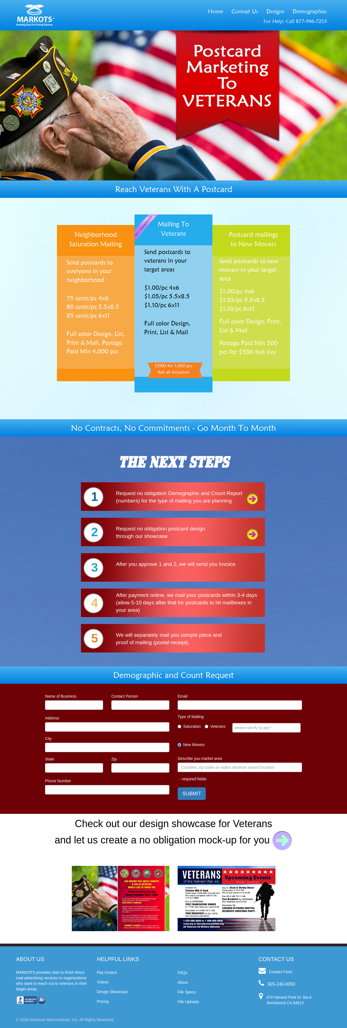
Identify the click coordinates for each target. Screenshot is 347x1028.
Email (183, 696)
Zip (115, 759)
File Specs (187, 992)
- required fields (192, 779)
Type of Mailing (191, 716)
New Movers (191, 744)
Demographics (310, 11)
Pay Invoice (107, 972)
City (49, 738)
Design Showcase (112, 992)
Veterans (215, 726)
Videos (103, 982)
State (50, 759)
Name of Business (61, 696)
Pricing (103, 1001)
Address (53, 718)
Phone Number (59, 781)
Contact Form (280, 972)
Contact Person (125, 696)
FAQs (182, 972)
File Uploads (188, 1001)
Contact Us (245, 11)
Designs (275, 11)
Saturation (189, 726)
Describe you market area (200, 758)
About (183, 982)
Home (215, 11)
